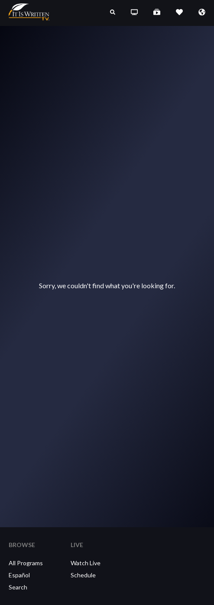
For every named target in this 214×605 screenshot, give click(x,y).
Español (19, 575)
